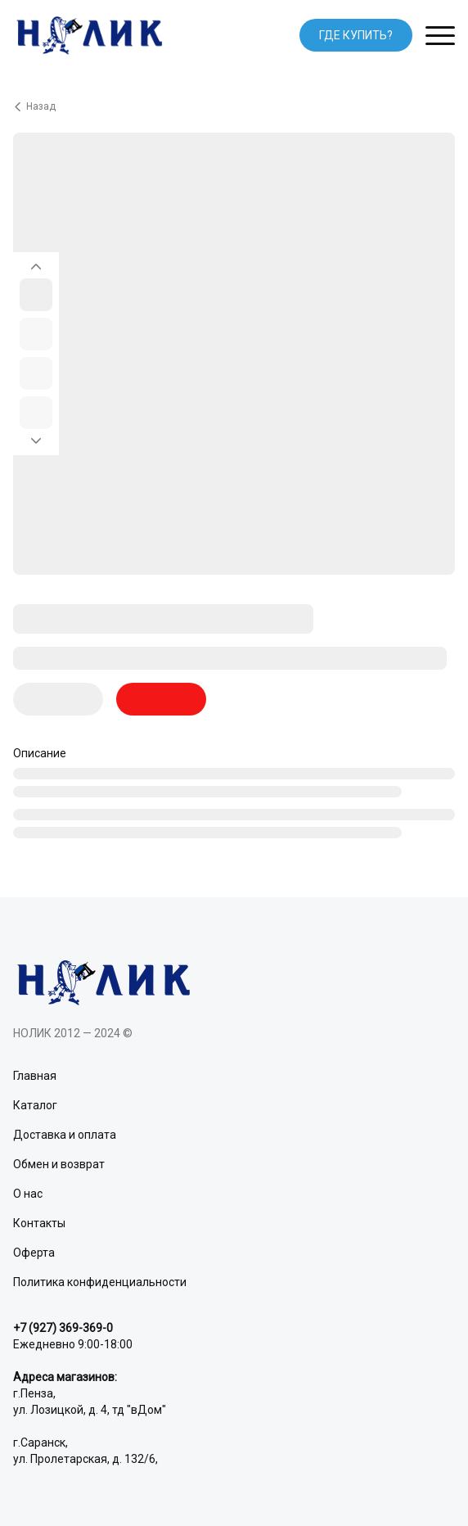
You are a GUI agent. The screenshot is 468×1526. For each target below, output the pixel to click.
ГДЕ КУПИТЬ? (356, 35)
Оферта (34, 1252)
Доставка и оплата (64, 1134)
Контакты (39, 1223)
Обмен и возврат (59, 1164)
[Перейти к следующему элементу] (36, 445)
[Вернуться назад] (234, 106)
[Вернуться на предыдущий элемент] (36, 262)
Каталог (35, 1105)
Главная (34, 1075)
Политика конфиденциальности (100, 1282)
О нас (28, 1193)
